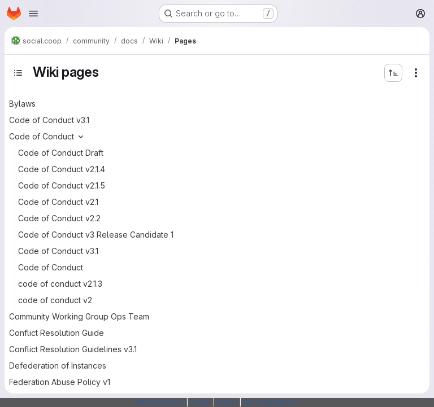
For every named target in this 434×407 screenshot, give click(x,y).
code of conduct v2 (55, 300)
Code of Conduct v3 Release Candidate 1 (95, 234)
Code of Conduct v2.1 (58, 202)
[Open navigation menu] (33, 14)
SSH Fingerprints (270, 402)
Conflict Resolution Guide (56, 333)
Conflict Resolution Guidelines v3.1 (73, 349)
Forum (200, 402)
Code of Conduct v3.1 (49, 120)
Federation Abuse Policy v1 (59, 382)
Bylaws (22, 103)
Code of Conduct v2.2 (59, 218)
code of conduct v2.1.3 (60, 283)
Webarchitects (160, 402)
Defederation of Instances (57, 365)
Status (226, 402)
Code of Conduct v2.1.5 (61, 185)
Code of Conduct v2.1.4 (61, 169)
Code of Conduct (41, 136)
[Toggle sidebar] (18, 73)
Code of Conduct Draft (60, 152)
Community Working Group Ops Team (79, 316)
